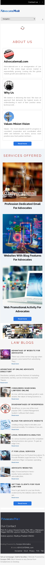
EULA (26, 551)
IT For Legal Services (23, 451)
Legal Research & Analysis (26, 435)
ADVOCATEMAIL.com (25, 547)
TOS (37, 551)
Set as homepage (7, 557)
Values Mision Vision (17, 123)
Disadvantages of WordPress (28, 404)
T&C (42, 551)
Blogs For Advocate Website (27, 421)
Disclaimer (18, 551)
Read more (22, 144)
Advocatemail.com (16, 61)
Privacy (32, 551)
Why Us (9, 92)
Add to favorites (21, 557)
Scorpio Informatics (23, 544)
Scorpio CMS (5, 559)
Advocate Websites (22, 468)
